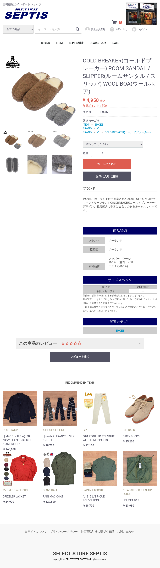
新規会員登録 (95, 29)
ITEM (59, 43)
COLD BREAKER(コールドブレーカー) (128, 132)
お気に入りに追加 (107, 176)
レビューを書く (80, 356)
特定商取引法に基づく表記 (97, 531)
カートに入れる (106, 164)
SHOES (99, 124)
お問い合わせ (125, 531)
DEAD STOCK (98, 43)
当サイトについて (36, 531)
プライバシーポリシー (64, 531)
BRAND (45, 43)
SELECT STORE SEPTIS (80, 554)
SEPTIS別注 (76, 43)
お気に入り (118, 29)
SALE (115, 43)
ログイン (139, 29)
